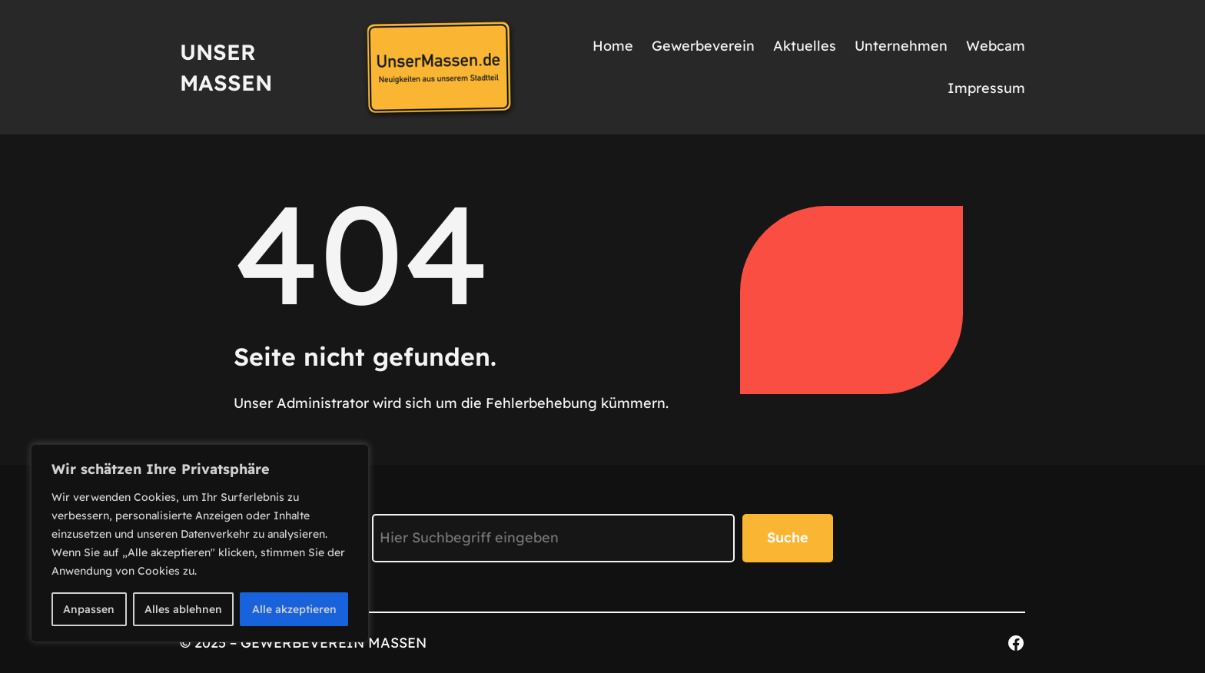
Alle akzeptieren (294, 609)
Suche (787, 537)
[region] (200, 543)
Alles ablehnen (183, 609)
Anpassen (89, 609)
